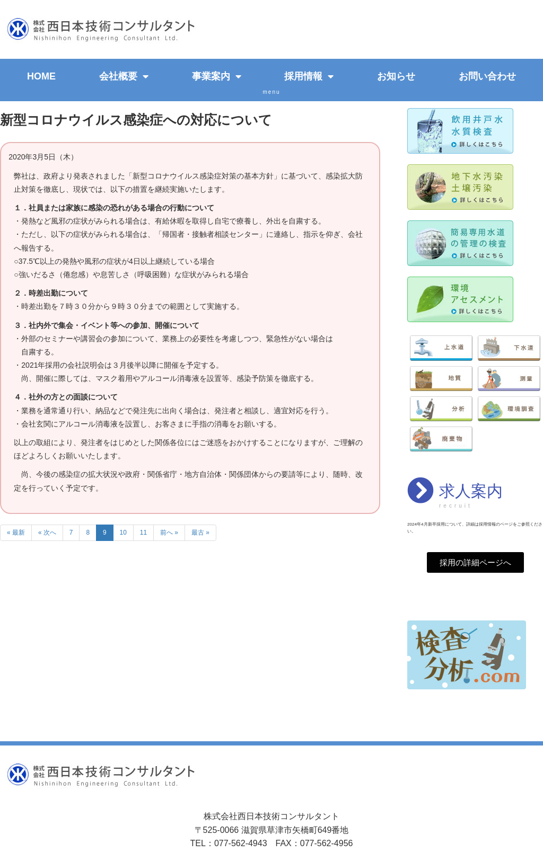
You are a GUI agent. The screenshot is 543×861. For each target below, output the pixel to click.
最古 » (200, 532)
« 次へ (47, 532)
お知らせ (396, 76)
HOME (41, 76)
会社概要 (123, 76)
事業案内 (216, 76)
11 (143, 532)
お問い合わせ (487, 76)
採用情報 (309, 76)
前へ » (169, 532)
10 (123, 532)
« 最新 (16, 532)
